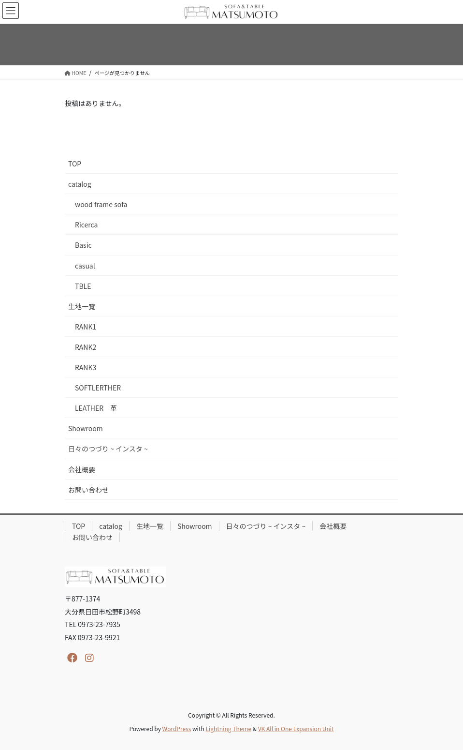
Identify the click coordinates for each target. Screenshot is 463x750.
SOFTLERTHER (98, 387)
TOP (74, 163)
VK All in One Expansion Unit (296, 728)
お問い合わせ (88, 490)
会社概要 (81, 469)
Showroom (85, 428)
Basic (83, 245)
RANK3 (85, 367)
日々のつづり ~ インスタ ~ (108, 448)
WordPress (176, 728)
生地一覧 (81, 306)
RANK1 (85, 326)
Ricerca (86, 224)
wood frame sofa (101, 204)
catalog (79, 184)
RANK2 (85, 347)
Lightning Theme (228, 728)
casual (85, 265)
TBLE (83, 286)
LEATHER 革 (96, 408)
